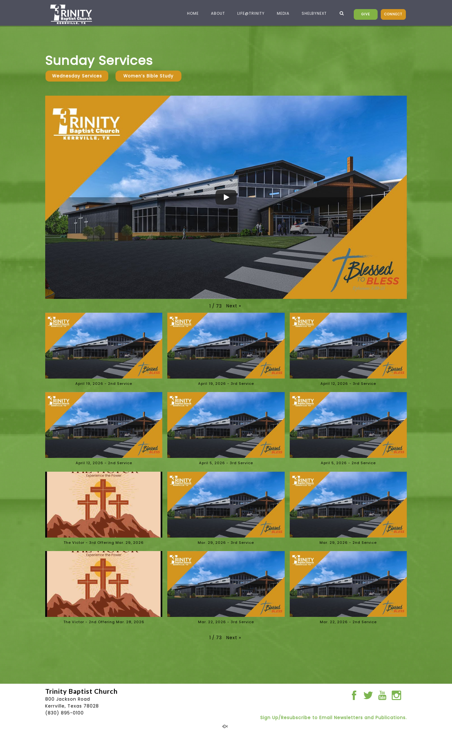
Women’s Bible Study (148, 76)
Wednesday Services (77, 76)
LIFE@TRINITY (248, 13)
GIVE (366, 14)
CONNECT (393, 14)
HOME (190, 13)
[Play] (226, 197)
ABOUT (215, 13)
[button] (233, 305)
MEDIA (280, 13)
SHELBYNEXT (311, 13)
